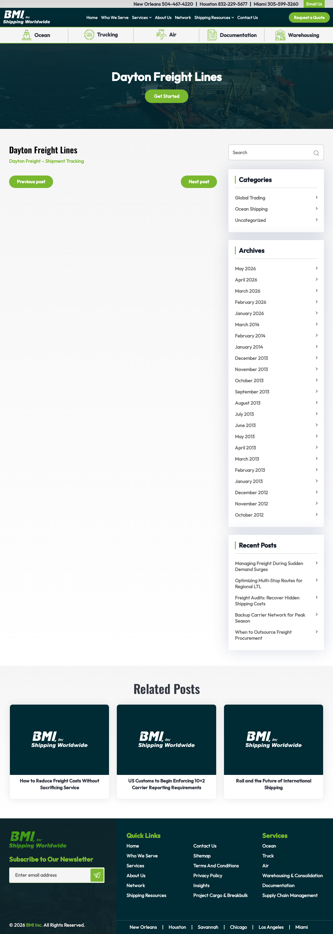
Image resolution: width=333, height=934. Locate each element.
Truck (268, 856)
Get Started (166, 96)
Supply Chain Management (290, 895)
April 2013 (245, 448)
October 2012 (249, 515)
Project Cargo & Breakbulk (220, 895)
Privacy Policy (207, 876)
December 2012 (251, 493)
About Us (163, 17)
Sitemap (201, 856)
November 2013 (251, 369)
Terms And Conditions (216, 866)
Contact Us (247, 17)
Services (140, 17)
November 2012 (251, 504)
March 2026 (247, 291)
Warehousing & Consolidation (292, 876)
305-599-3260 (282, 4)
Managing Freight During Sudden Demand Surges (269, 566)
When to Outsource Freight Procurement (263, 635)
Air (172, 34)
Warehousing (303, 35)
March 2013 (247, 459)
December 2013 (251, 358)
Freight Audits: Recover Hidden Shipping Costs (267, 601)
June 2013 (245, 425)
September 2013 (252, 392)
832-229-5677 (232, 4)
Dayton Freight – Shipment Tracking (46, 161)
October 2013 (249, 381)
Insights (201, 885)
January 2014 (249, 347)
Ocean (42, 35)
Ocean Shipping (251, 209)
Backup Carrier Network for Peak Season (270, 618)
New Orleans (143, 927)
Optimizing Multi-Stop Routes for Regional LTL (269, 584)
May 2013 (245, 437)
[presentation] (39, 893)
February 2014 (250, 336)
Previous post (31, 182)
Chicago (238, 927)
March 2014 (247, 325)
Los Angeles (271, 927)
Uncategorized (250, 220)
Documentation (238, 35)
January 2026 (249, 313)
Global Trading (250, 198)
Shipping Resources (212, 17)
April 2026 (246, 280)
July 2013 (244, 414)
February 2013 (250, 470)
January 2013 (249, 481)
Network (183, 17)
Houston (177, 927)
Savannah (208, 927)
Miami (301, 927)
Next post (199, 182)
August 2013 (247, 403)
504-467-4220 (177, 4)
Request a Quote (309, 17)
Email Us (314, 4)
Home (92, 17)
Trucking (107, 34)
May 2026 (245, 269)
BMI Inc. (34, 925)
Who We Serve (115, 17)
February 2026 (250, 302)
